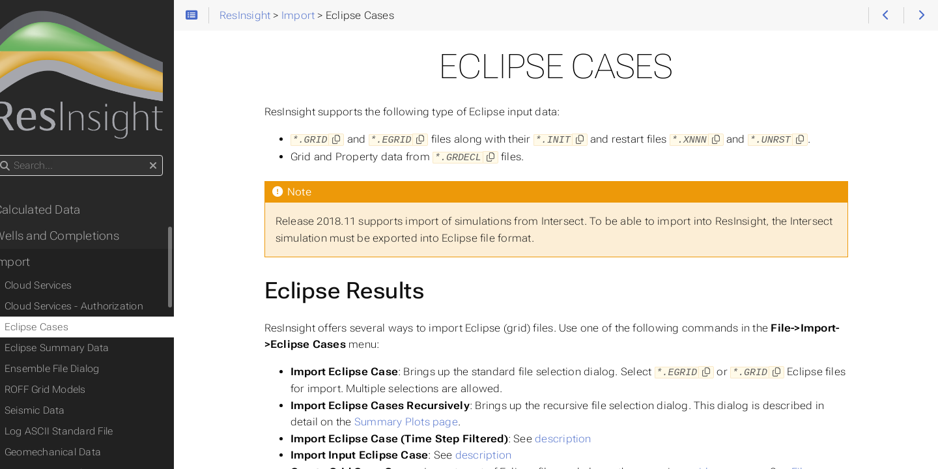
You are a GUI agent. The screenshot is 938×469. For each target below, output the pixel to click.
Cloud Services (54, 288)
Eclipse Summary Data (73, 351)
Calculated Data (53, 213)
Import (28, 265)
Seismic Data (51, 413)
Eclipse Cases (53, 330)
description (573, 437)
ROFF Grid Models (61, 393)
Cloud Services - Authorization (90, 309)
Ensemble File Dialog (68, 372)
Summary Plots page (416, 420)
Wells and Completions (72, 239)
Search (11, 158)
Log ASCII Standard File (75, 434)
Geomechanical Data (69, 455)
